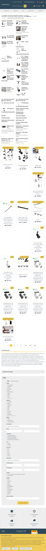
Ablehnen (15, 548)
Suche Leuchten (23, 503)
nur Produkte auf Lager (13, 381)
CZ (37, 2)
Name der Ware (10, 496)
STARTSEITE (6, 10)
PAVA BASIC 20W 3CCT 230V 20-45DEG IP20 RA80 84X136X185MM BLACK (38, 246)
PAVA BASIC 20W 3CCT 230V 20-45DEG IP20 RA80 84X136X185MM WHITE (8, 275)
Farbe (8, 383)
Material (8, 400)
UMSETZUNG (30, 10)
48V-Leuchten (18, 135)
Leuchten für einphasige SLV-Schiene (24, 89)
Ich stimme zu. (6, 548)
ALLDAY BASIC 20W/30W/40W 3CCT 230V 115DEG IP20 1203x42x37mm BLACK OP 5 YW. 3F (8, 220)
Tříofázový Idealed (5, 118)
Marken (8, 478)
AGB (23, 10)
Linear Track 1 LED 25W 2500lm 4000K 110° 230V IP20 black (23, 219)
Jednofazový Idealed (20, 115)
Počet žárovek (10, 463)
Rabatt (8, 417)
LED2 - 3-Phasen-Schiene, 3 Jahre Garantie (25, 83)
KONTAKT (40, 10)
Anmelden (38, 6)
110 (25, 345)
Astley (37, 219)
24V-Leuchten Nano (19, 141)
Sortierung (29, 16)
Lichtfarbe (9, 433)
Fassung (8, 447)
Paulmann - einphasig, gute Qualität (10, 89)
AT (44, 2)
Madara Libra (38, 165)
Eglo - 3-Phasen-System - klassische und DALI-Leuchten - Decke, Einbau (7, 78)
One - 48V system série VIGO (7, 102)
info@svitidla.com (30, 2)
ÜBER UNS (16, 10)
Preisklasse (9, 424)
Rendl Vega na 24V (20, 120)
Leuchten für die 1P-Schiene (21, 32)
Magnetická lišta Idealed (21, 118)
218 (30, 345)
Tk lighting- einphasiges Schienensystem (25, 22)
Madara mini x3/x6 (23, 274)
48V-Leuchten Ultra (4, 141)
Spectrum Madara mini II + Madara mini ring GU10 (38, 192)
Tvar (7, 441)
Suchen (25, 6)
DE (42, 2)
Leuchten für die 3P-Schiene (21, 128)
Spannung (9, 458)
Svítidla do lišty (9, 91)
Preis (8, 429)
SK (39, 2)
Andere (8, 472)
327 (35, 345)
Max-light (3, 115)
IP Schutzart (9, 467)
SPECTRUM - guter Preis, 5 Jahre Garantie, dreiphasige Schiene (7, 23)
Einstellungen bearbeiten (26, 548)
